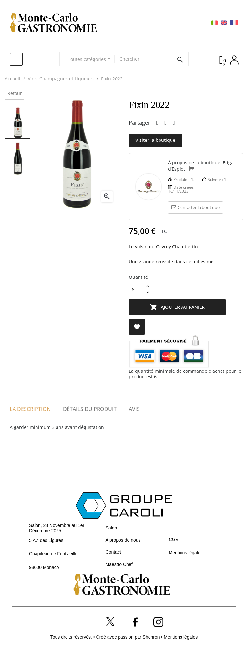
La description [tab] (30, 409)
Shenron (152, 637)
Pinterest (174, 123)
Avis (134, 409)
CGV (174, 539)
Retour (14, 93)
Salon (111, 527)
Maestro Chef (119, 564)
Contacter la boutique (195, 207)
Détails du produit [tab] (90, 409)
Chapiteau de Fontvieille (53, 553)
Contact (113, 552)
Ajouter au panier (177, 307)
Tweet (166, 123)
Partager (157, 123)
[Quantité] (136, 289)
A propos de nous (123, 540)
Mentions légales (186, 552)
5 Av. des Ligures (46, 540)
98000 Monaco (44, 567)
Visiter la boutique (155, 140)
